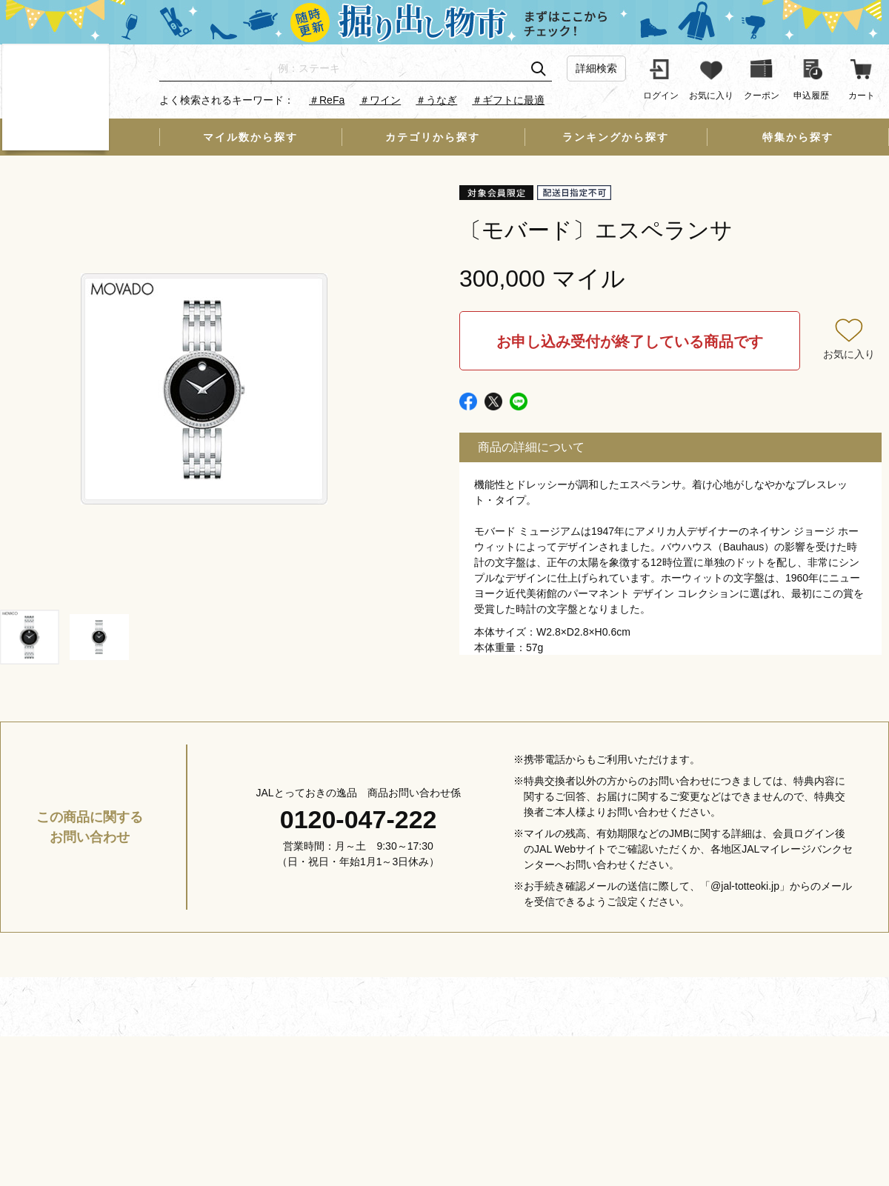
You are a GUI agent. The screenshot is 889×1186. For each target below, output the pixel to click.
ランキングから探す (615, 137)
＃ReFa (326, 100)
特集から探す (797, 137)
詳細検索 (596, 68)
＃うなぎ (436, 100)
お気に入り (849, 354)
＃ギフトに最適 (508, 100)
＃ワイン (380, 100)
